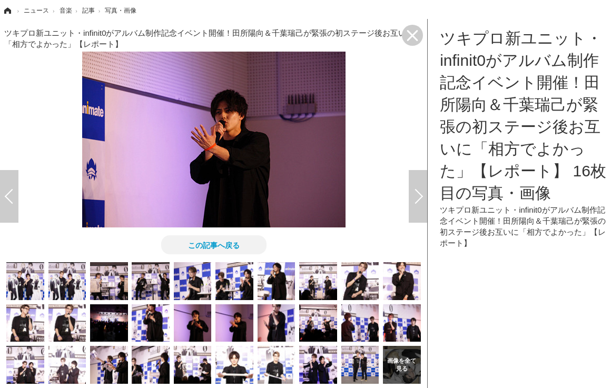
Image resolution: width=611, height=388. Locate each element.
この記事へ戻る (214, 244)
